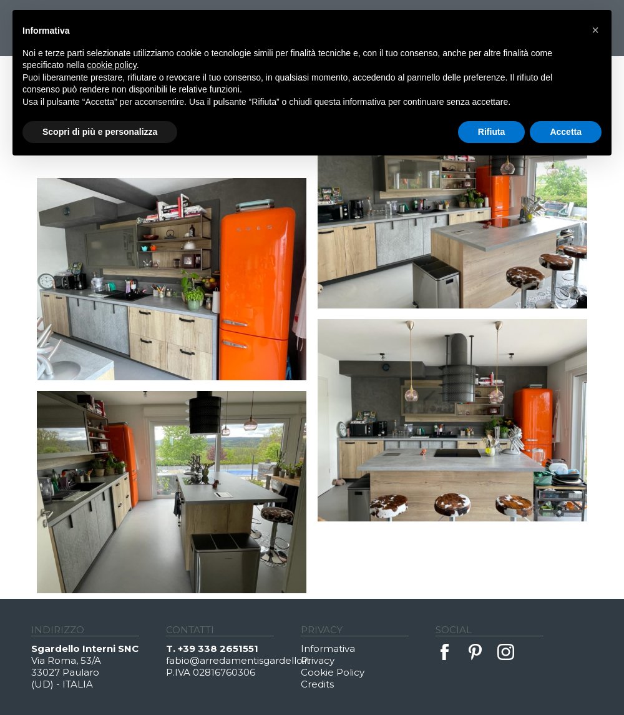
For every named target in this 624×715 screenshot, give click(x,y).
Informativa (328, 648)
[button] (595, 30)
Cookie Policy (332, 672)
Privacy (317, 660)
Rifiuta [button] (491, 132)
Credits (317, 684)
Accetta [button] (566, 132)
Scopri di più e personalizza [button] (99, 132)
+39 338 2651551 (218, 648)
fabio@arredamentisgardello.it (233, 660)
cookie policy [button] (112, 65)
